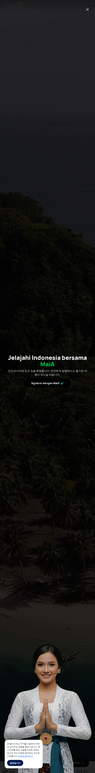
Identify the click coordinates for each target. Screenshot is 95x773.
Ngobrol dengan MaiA (47, 384)
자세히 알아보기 (25, 756)
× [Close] (87, 9)
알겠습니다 (15, 763)
